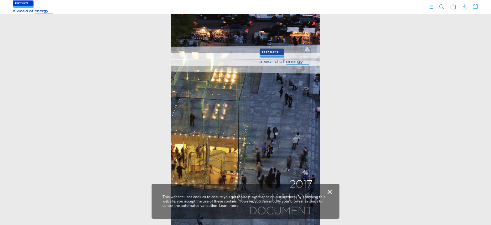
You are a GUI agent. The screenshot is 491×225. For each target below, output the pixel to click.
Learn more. (229, 205)
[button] (430, 7)
